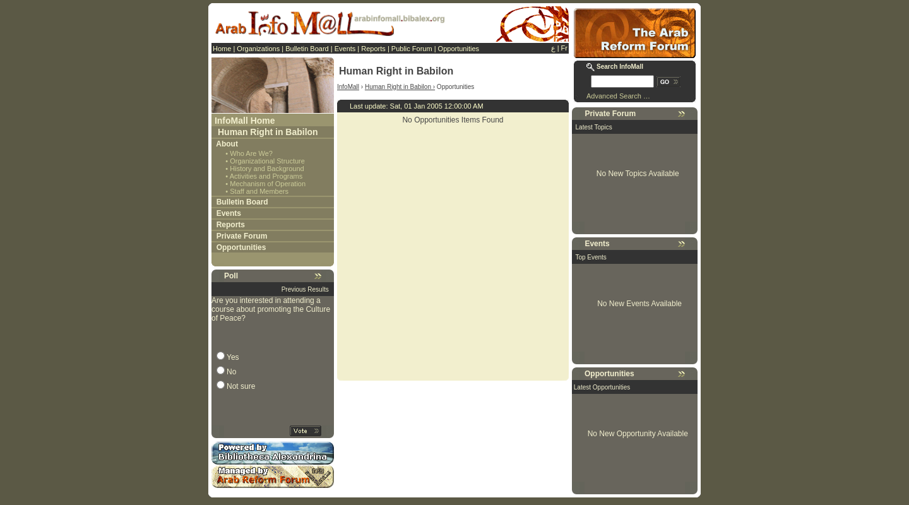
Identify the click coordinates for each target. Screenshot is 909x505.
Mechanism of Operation (268, 183)
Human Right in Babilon (268, 132)
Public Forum (411, 48)
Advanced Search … (618, 96)
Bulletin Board (307, 48)
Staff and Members (259, 191)
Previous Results (305, 289)
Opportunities (458, 48)
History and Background (267, 168)
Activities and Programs (266, 176)
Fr (564, 48)
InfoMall (348, 86)
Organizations (258, 48)
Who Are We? (251, 153)
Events (345, 48)
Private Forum (242, 236)
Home (222, 48)
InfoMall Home (245, 121)
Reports (373, 48)
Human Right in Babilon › (400, 86)
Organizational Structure (267, 161)
